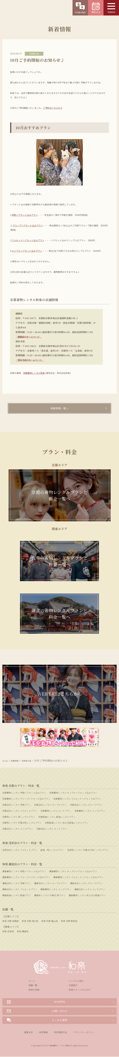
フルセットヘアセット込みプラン (28, 240)
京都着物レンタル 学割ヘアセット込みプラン (24, 793)
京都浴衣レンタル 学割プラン (16, 805)
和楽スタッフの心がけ (79, 990)
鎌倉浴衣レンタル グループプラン (86, 883)
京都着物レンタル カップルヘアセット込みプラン (73, 793)
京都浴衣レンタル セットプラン (51, 829)
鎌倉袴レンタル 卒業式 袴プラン (50, 895)
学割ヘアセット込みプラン (25, 215)
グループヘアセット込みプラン (28, 225)
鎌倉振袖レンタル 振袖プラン (16, 895)
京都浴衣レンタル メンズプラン (17, 829)
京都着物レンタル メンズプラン (89, 811)
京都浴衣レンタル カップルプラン (50, 805)
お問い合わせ (37, 1011)
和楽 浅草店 (8, 931)
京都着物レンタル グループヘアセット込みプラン (26, 799)
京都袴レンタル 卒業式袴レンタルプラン (22, 823)
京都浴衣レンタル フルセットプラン (19, 811)
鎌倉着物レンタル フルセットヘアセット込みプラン (78, 877)
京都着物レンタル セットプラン (55, 811)
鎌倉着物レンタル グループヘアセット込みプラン (26, 877)
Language (80, 8)
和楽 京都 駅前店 (69, 921)
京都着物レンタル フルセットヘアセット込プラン (77, 799)
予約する (96, 8)
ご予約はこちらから (52, 107)
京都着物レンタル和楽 (34, 373)
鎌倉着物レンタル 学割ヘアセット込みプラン (24, 871)
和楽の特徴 (34, 990)
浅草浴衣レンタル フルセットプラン (19, 850)
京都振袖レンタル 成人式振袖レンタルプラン (66, 823)
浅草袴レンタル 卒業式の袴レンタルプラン (88, 850)
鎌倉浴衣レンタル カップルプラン (50, 883)
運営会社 (28, 1032)
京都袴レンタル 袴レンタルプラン (18, 817)
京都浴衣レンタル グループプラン (86, 805)
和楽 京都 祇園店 (10, 921)
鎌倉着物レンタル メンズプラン (55, 889)
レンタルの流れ (76, 981)
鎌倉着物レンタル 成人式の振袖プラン (87, 895)
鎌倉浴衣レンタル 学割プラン (16, 883)
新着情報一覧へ (59, 409)
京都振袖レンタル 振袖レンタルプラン (56, 817)
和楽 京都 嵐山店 (49, 921)
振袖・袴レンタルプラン (52, 850)
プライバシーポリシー (84, 1032)
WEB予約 (36, 1002)
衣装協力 (73, 985)
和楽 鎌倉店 (22, 931)
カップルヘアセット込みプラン (27, 250)
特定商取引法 (60, 1032)
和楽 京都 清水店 (30, 921)
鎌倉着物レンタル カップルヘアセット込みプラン (73, 871)
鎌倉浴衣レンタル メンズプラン (89, 889)
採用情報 (43, 1032)
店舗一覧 (33, 985)
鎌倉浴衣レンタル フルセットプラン (19, 889)
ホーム (32, 981)
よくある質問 (37, 1020)
